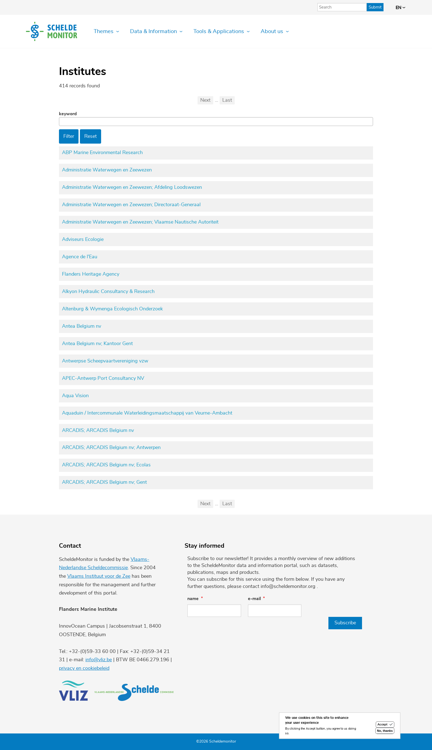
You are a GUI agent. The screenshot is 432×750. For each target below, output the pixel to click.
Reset (90, 136)
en (400, 8)
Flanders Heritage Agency (90, 274)
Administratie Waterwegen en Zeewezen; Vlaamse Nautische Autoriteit (140, 222)
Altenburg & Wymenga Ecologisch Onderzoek (112, 309)
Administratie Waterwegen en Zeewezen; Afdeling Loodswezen (132, 187)
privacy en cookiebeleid (84, 668)
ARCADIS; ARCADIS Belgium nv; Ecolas (106, 465)
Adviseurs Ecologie (83, 239)
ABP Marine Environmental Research (102, 152)
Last (227, 100)
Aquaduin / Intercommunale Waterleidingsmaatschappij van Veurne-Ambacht (147, 413)
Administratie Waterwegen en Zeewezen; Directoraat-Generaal (131, 204)
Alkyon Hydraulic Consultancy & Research (108, 291)
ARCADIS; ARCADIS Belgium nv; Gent (104, 482)
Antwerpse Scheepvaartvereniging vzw (105, 361)
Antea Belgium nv (81, 326)
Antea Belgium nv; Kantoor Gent (97, 343)
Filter (68, 136)
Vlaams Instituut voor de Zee (98, 576)
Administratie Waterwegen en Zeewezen (107, 170)
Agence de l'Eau (79, 256)
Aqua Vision (75, 395)
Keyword (68, 114)
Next (205, 100)
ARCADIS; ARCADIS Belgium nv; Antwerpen (111, 447)
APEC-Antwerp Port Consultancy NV (103, 378)
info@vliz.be (98, 659)
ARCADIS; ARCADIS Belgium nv (98, 430)
